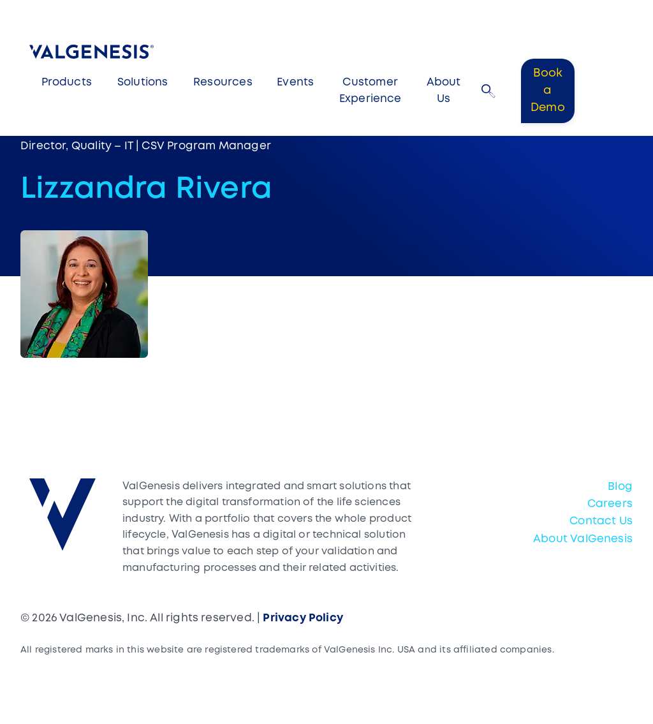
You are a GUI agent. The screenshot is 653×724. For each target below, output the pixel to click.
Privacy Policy (303, 618)
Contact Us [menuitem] (601, 521)
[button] (488, 91)
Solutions (142, 82)
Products (66, 82)
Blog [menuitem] (620, 487)
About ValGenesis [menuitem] (583, 539)
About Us (444, 91)
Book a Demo (548, 90)
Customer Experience (370, 91)
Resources (223, 82)
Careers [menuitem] (610, 504)
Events (295, 82)
